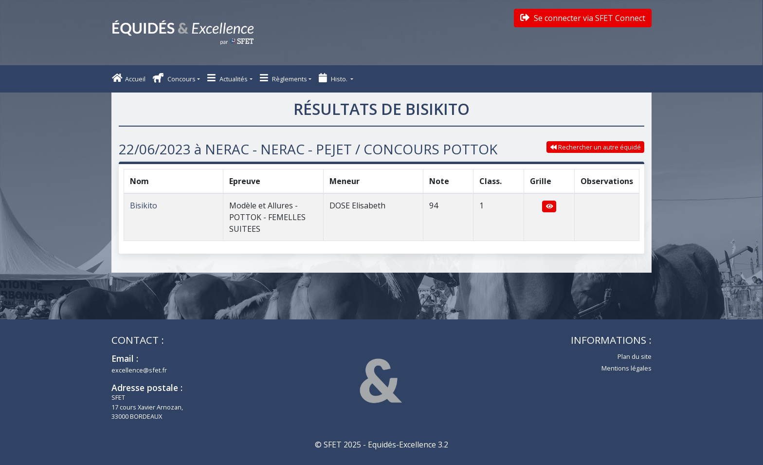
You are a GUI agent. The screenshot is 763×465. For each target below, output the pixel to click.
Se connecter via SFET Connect (582, 18)
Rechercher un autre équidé (595, 147)
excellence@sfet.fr (139, 370)
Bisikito (143, 205)
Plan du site (635, 356)
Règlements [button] (283, 78)
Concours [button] (174, 78)
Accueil (128, 78)
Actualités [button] (227, 78)
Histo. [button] (334, 78)
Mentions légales (626, 368)
